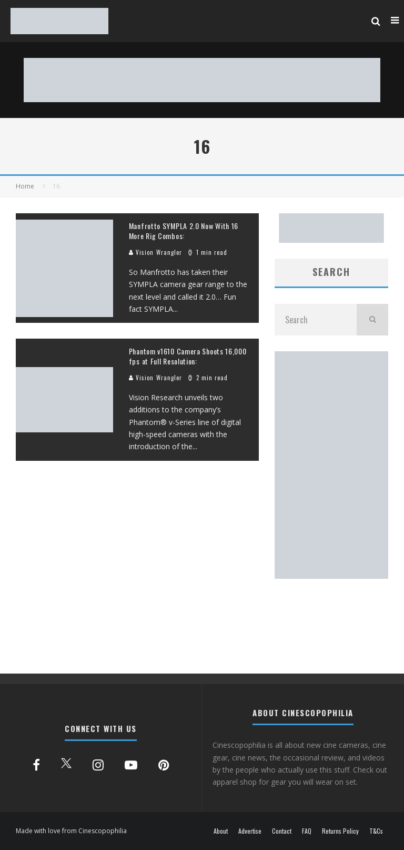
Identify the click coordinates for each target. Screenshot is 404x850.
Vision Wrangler (156, 252)
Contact (281, 831)
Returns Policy (340, 831)
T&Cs (376, 831)
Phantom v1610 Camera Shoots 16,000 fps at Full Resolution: (188, 355)
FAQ (306, 831)
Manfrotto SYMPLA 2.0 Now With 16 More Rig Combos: (183, 230)
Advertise (249, 831)
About (221, 831)
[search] (372, 319)
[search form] (316, 319)
